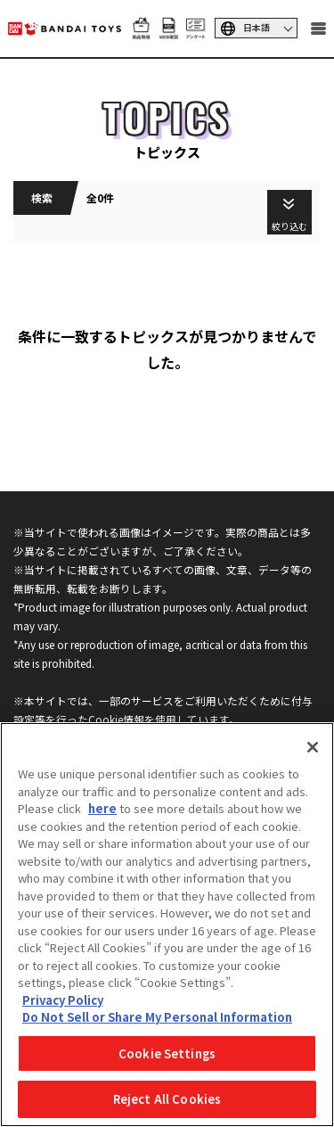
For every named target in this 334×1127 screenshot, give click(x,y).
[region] (167, 924)
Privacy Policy (62, 999)
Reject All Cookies (167, 1098)
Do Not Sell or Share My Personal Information (157, 1016)
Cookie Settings (167, 1053)
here (102, 808)
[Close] (312, 747)
